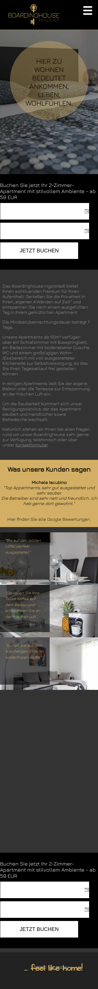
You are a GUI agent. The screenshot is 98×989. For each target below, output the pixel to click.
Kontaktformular (31, 444)
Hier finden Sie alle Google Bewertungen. (49, 519)
